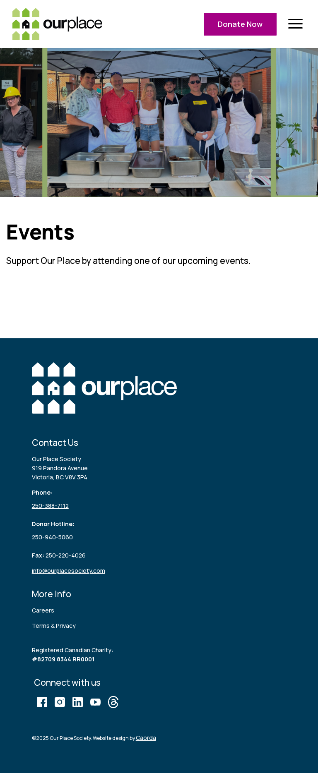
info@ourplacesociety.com (68, 570)
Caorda (146, 738)
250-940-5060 (52, 537)
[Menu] (295, 24)
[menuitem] (295, 24)
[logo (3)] (57, 24)
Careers (43, 610)
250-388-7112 (50, 506)
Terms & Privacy (54, 625)
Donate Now (240, 24)
